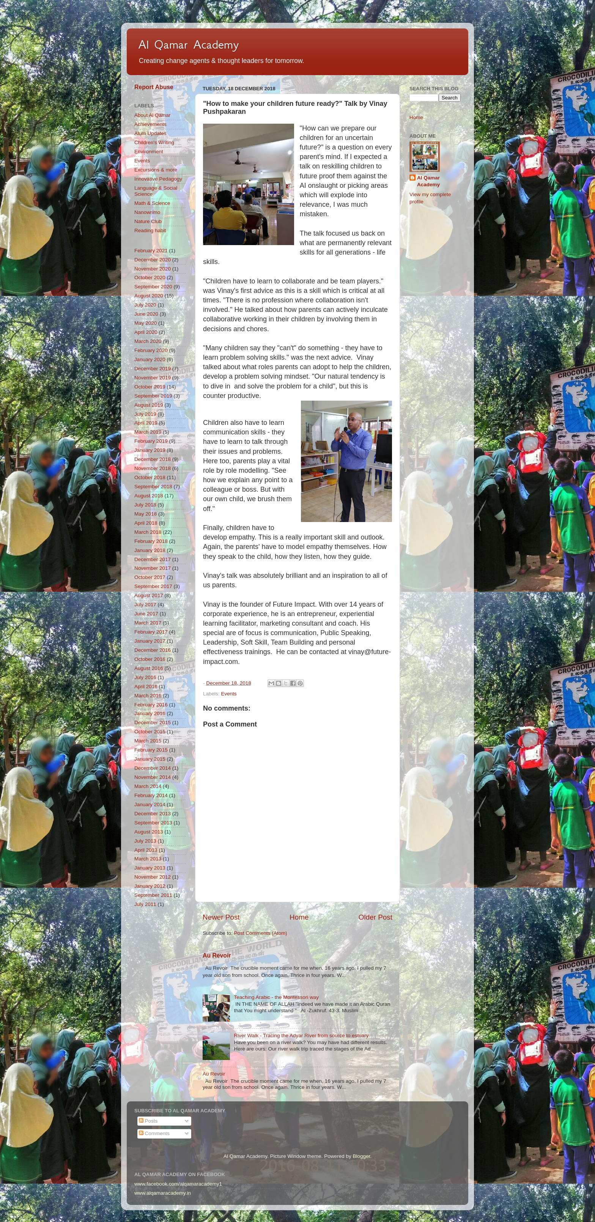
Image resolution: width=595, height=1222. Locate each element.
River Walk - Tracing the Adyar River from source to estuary (301, 1035)
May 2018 (145, 514)
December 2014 (152, 768)
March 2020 (147, 341)
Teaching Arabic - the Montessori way (276, 997)
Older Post (375, 917)
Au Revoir (217, 955)
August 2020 (148, 296)
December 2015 (152, 722)
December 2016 (152, 650)
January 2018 (149, 550)
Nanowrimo (147, 212)
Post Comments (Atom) (260, 933)
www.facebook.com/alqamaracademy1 (178, 1184)
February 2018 (151, 541)
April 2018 (145, 523)
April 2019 (145, 423)
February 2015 (151, 750)
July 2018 (145, 505)
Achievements (150, 124)
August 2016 (148, 668)
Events (228, 694)
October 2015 (149, 731)
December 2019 (152, 368)
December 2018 (152, 459)
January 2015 (149, 759)
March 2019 (147, 432)
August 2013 (148, 832)
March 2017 (147, 623)
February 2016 (151, 705)
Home (299, 917)
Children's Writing (154, 142)
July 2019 (145, 414)
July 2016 (145, 677)
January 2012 (149, 886)
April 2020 (145, 332)
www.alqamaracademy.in (162, 1193)
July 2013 (145, 841)
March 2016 (147, 695)
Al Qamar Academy (188, 44)
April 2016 (145, 686)
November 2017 (152, 568)
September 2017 (153, 586)
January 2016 (149, 713)
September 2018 (153, 486)
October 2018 (149, 477)
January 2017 (149, 641)
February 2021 (151, 250)
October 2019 (149, 387)
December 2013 (152, 813)
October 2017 (149, 577)
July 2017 (145, 604)
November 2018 (152, 468)
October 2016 (149, 659)
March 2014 (147, 786)
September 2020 (153, 286)
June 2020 (146, 314)
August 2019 (148, 405)
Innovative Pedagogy (158, 179)
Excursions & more (155, 170)
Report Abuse (153, 87)
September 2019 (153, 396)
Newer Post (221, 917)
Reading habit (150, 230)
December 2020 (152, 260)
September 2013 (153, 823)
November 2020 (152, 269)
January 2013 (149, 868)
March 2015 (147, 741)
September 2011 (153, 895)
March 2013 (147, 859)
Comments (154, 1133)
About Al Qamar (152, 115)
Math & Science (152, 203)
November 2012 (152, 877)
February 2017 (151, 632)
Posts (148, 1121)
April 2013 (145, 850)
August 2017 (148, 595)
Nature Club (148, 221)
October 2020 (149, 277)
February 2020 (151, 350)
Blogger (361, 1156)
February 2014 (151, 795)
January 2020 (149, 359)
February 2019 (151, 441)
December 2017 (152, 559)
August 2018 (148, 496)
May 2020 (145, 323)
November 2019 (152, 378)
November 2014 (152, 777)
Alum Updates (150, 133)
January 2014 (149, 804)
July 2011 (145, 904)
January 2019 (149, 450)
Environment (148, 151)
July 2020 (145, 305)
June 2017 (146, 614)
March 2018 (147, 532)
